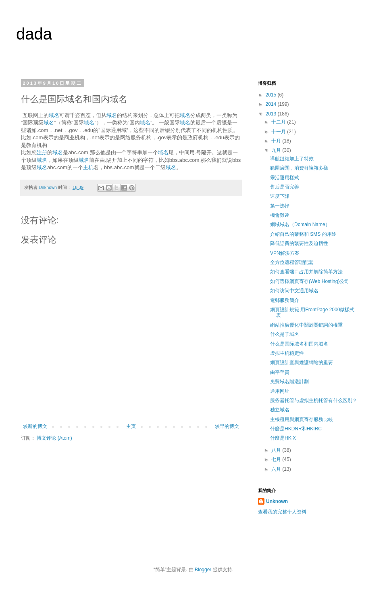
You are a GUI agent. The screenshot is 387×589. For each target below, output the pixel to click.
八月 (276, 450)
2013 (272, 114)
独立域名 (279, 410)
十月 (276, 141)
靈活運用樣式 (284, 177)
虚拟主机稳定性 (287, 353)
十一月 (279, 131)
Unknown (277, 501)
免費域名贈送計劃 (289, 381)
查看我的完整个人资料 (282, 512)
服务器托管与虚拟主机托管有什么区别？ (313, 400)
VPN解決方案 (285, 253)
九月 (276, 150)
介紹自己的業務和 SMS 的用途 (303, 234)
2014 (272, 104)
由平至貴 (279, 372)
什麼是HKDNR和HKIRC (296, 429)
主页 (131, 426)
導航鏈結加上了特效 (292, 158)
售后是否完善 (284, 187)
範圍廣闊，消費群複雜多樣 (299, 168)
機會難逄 (279, 215)
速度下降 (279, 196)
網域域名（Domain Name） (300, 224)
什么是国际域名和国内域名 (299, 344)
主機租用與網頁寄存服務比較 (301, 419)
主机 (88, 167)
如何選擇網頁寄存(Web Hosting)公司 (309, 281)
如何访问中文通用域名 (294, 290)
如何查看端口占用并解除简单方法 (306, 272)
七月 (276, 459)
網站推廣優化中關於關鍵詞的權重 (306, 325)
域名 (54, 115)
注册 (42, 152)
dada (34, 34)
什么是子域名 (284, 334)
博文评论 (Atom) (54, 438)
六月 (276, 469)
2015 (272, 95)
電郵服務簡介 (284, 300)
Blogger (203, 569)
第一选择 (279, 206)
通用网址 (279, 391)
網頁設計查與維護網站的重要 (301, 362)
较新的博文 (35, 426)
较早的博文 (227, 426)
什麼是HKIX (283, 438)
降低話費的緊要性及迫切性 (299, 243)
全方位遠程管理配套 (292, 262)
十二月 (279, 122)
